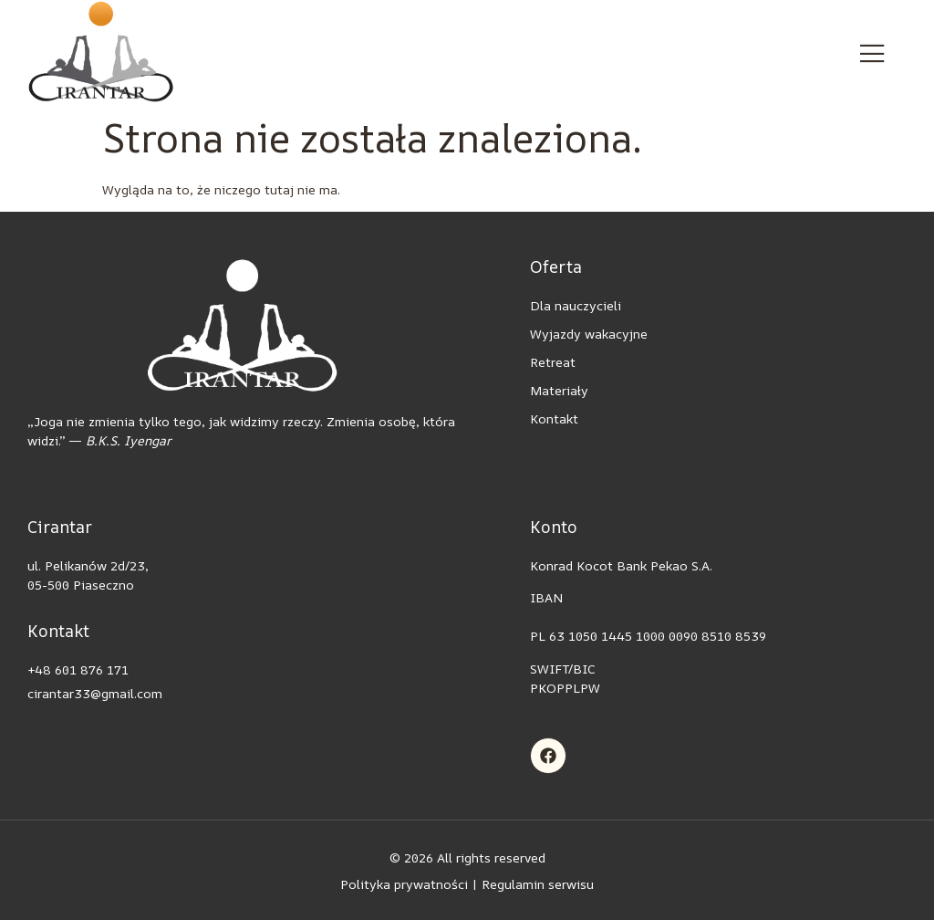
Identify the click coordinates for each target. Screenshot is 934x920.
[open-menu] (872, 54)
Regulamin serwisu (538, 884)
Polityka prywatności (404, 884)
